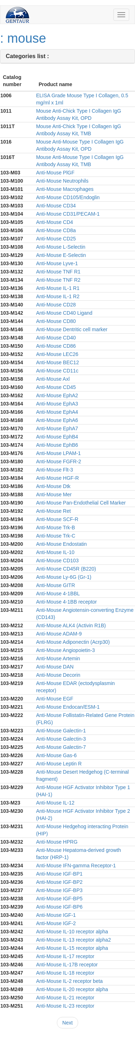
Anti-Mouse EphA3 (57, 404)
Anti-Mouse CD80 (56, 321)
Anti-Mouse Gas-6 (56, 755)
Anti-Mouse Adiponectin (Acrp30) (73, 642)
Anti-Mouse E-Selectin (61, 255)
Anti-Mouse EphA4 (57, 412)
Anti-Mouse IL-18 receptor (65, 973)
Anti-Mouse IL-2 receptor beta (69, 981)
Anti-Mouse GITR (55, 585)
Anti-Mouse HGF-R (57, 478)
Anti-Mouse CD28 (56, 305)
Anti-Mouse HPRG (56, 842)
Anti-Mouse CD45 (56, 387)
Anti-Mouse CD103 (57, 560)
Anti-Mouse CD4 (54, 222)
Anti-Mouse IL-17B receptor (67, 964)
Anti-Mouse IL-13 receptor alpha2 (73, 940)
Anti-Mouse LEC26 (57, 354)
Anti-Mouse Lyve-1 (57, 263)
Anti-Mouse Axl (52, 379)
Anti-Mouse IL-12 (55, 803)
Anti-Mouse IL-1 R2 (58, 296)
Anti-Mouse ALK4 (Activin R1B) (71, 625)
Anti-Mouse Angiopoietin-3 (65, 650)
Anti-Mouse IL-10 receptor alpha (72, 931)
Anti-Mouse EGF (54, 699)
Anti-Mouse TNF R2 (58, 280)
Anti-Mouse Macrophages (65, 189)
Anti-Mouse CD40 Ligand (64, 313)
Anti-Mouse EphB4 (57, 437)
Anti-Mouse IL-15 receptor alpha (72, 948)
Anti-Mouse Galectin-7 (61, 747)
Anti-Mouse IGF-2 (56, 923)
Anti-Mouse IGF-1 (56, 915)
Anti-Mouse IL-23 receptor (65, 1006)
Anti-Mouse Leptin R (59, 763)
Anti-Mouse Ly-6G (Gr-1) (63, 577)
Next (67, 1023)
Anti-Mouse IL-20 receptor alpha (72, 989)
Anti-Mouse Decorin (58, 675)
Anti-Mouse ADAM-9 (59, 634)
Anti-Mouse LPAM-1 (58, 453)
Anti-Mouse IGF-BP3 (59, 890)
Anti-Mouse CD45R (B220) (66, 569)
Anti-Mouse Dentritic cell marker (71, 329)
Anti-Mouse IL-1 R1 (58, 288)
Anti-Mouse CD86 (56, 346)
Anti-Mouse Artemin (58, 658)
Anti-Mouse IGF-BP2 (59, 882)
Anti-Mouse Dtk (53, 486)
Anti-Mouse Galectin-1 (61, 730)
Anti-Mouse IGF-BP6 (59, 907)
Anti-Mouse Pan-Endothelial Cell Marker (81, 503)
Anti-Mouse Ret (53, 511)
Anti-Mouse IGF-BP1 (59, 874)
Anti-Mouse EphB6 (57, 445)
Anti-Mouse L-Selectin (60, 247)
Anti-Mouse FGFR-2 (58, 461)
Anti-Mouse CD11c (57, 371)
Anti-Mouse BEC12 (57, 362)
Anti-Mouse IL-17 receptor (65, 956)
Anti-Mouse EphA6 (57, 420)
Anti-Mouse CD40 (56, 338)
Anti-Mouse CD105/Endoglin (68, 197)
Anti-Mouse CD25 (56, 239)
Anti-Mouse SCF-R (57, 519)
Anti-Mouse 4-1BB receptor (66, 602)
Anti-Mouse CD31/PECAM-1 (68, 214)
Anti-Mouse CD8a (56, 230)
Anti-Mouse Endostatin (61, 544)
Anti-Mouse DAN (54, 667)
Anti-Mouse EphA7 (57, 428)
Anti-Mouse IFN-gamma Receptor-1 (76, 865)
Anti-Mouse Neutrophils (62, 181)
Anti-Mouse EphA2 (57, 395)
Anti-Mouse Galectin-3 (61, 739)
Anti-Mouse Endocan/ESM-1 (68, 707)
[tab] (67, 57)
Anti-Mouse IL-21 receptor (65, 997)
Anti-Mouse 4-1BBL (58, 593)
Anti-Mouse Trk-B (55, 527)
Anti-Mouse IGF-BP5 (59, 898)
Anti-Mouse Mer (54, 494)
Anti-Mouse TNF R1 (58, 272)
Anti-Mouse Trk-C (55, 536)
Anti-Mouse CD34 (56, 205)
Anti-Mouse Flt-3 (54, 470)
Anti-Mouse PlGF (55, 172)
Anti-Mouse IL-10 (55, 552)
